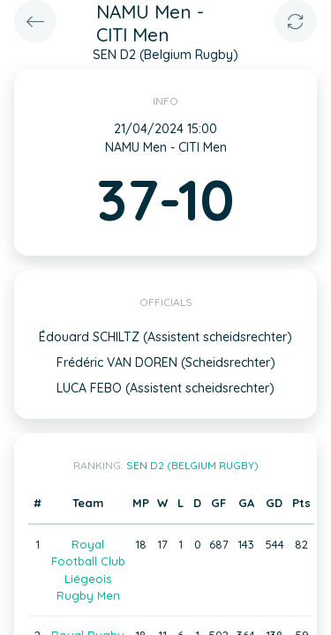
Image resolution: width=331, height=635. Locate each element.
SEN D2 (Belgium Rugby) (192, 465)
